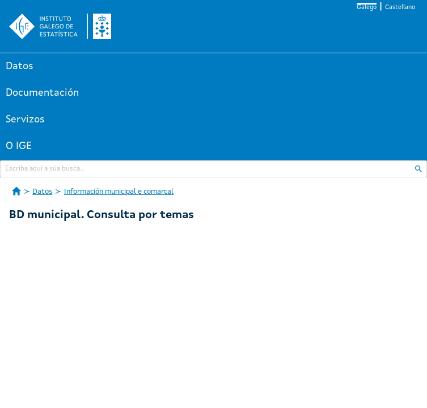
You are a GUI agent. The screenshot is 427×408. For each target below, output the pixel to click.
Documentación (42, 93)
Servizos (25, 119)
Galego (367, 8)
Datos (19, 66)
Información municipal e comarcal (119, 192)
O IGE (19, 146)
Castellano (400, 8)
